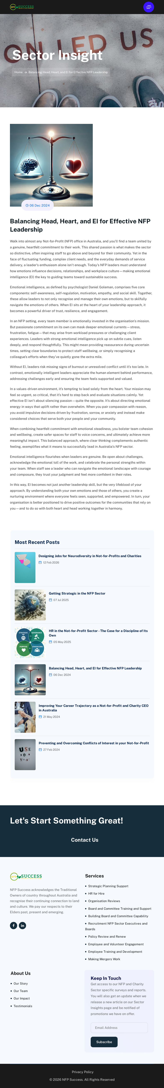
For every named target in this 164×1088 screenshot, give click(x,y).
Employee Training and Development (115, 951)
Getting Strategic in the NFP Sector (77, 593)
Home (18, 72)
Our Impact (22, 998)
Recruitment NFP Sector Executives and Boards (116, 926)
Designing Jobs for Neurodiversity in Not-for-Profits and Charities (90, 556)
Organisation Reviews (104, 901)
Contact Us (84, 840)
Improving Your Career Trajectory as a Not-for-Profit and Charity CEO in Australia (93, 708)
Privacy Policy (83, 1072)
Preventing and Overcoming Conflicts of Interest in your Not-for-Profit (94, 743)
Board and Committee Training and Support (119, 908)
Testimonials (23, 1006)
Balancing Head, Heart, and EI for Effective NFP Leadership (95, 668)
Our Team (21, 991)
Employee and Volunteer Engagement (116, 944)
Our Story (21, 983)
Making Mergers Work (104, 959)
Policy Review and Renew (107, 936)
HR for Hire (96, 893)
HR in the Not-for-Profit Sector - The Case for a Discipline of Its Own (98, 633)
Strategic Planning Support (108, 886)
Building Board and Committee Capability (118, 916)
